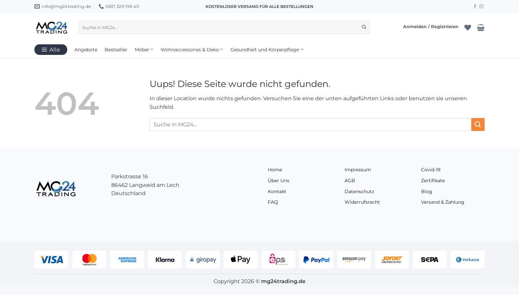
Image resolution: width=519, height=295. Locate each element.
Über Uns (278, 181)
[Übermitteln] (363, 27)
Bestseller (116, 50)
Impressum (358, 170)
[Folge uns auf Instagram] (481, 6)
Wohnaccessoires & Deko (192, 49)
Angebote (85, 50)
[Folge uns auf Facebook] (475, 6)
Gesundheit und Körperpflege (266, 49)
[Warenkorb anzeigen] (481, 27)
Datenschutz (359, 191)
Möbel (144, 49)
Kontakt (277, 191)
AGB (350, 181)
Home (275, 170)
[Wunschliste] (467, 27)
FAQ (273, 202)
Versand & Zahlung (442, 202)
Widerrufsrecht (362, 202)
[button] (430, 27)
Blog (426, 191)
